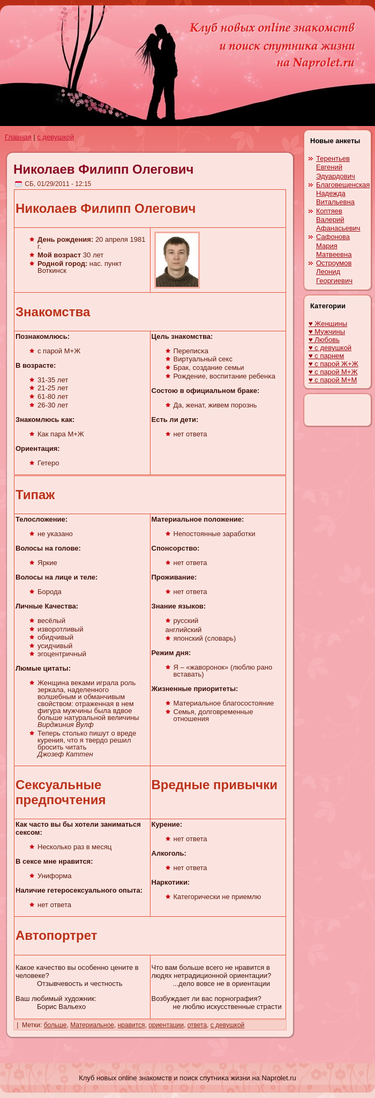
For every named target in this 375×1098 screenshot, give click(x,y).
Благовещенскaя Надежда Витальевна (343, 193)
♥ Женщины (328, 324)
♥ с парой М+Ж (333, 372)
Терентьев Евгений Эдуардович (335, 167)
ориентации (166, 1025)
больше (55, 1025)
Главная (18, 137)
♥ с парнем (326, 356)
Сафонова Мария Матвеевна (333, 245)
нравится (131, 1025)
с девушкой (55, 137)
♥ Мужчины (327, 332)
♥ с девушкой (330, 348)
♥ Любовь (324, 340)
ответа (197, 1025)
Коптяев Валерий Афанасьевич (338, 220)
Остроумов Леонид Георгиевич (334, 272)
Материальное (92, 1025)
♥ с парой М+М (333, 380)
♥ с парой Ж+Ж (333, 364)
